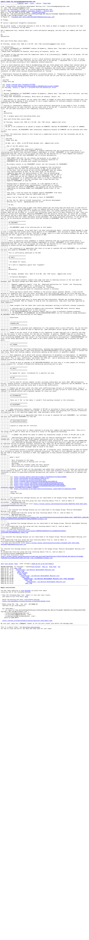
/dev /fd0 (17, 681)
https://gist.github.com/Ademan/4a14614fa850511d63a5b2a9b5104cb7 (38, 579)
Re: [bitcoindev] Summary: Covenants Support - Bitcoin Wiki (30, 13)
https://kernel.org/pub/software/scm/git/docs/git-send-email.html (27, 743)
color (35, 4)
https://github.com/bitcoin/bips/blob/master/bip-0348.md (35, 577)
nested (37, 679)
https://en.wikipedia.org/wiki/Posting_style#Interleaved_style (26, 720)
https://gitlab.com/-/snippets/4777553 (20, 101)
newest (50, 675)
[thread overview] (38, 14)
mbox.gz (45, 679)
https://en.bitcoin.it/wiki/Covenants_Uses (30, 575)
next (2, 675)
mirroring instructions (31, 750)
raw (30, 18)
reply (16, 675)
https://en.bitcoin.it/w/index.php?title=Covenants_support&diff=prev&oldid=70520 (45, 586)
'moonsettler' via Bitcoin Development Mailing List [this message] (48, 693)
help (29, 4)
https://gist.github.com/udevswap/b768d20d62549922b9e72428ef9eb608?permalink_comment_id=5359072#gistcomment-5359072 (33, 583)
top (59, 679)
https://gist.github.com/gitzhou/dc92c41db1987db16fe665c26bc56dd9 (39, 581)
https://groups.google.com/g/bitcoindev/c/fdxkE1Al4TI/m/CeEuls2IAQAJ (40, 572)
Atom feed (50, 4)
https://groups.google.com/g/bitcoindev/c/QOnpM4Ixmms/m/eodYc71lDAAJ (32, 103)
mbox (26, 714)
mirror (42, 4)
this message (26, 707)
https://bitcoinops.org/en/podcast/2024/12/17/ (31, 573)
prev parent (9, 675)
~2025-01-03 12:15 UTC (39, 675)
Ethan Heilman (22, 686)
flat (32, 679)
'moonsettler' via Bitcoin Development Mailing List (35, 683)
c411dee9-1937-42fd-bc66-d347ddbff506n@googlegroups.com (33, 20)
